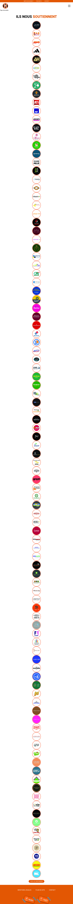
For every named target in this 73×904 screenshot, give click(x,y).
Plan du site (40, 890)
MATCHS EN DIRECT (28, 1)
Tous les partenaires (36, 881)
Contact (46, 1)
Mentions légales (24, 890)
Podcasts (39, 1)
